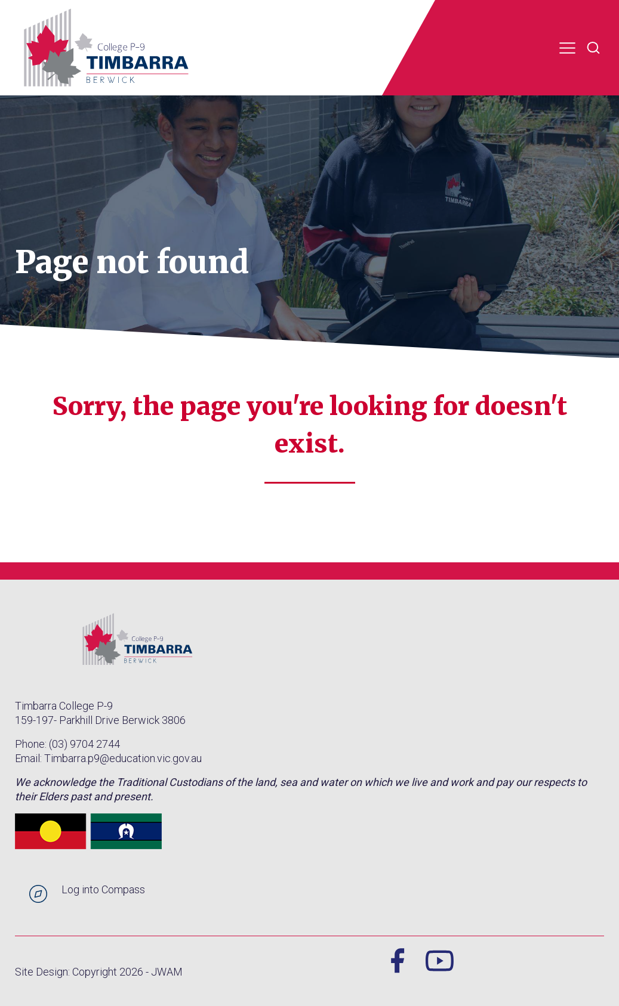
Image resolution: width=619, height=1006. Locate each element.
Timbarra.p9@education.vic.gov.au (123, 758)
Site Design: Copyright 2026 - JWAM (99, 971)
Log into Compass (103, 889)
